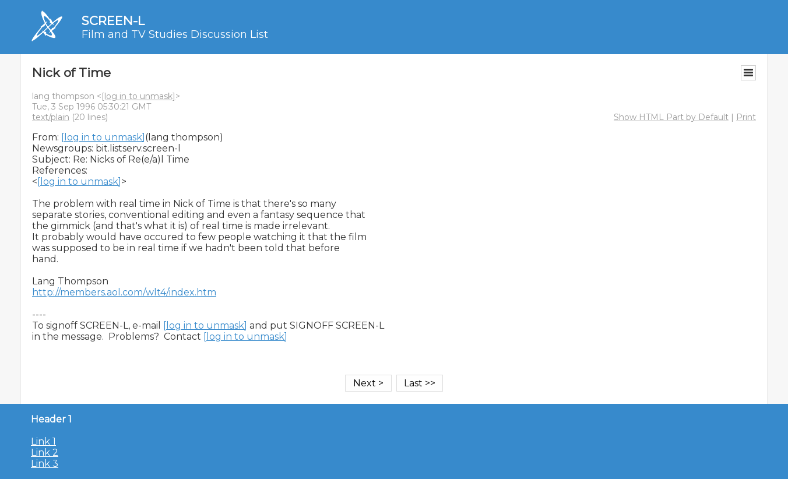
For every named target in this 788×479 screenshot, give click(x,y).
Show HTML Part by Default (671, 117)
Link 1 (43, 441)
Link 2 (44, 452)
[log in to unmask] (138, 96)
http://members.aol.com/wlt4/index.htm (124, 292)
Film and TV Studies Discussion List (175, 34)
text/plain (50, 117)
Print (746, 117)
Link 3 (44, 463)
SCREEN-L (113, 20)
